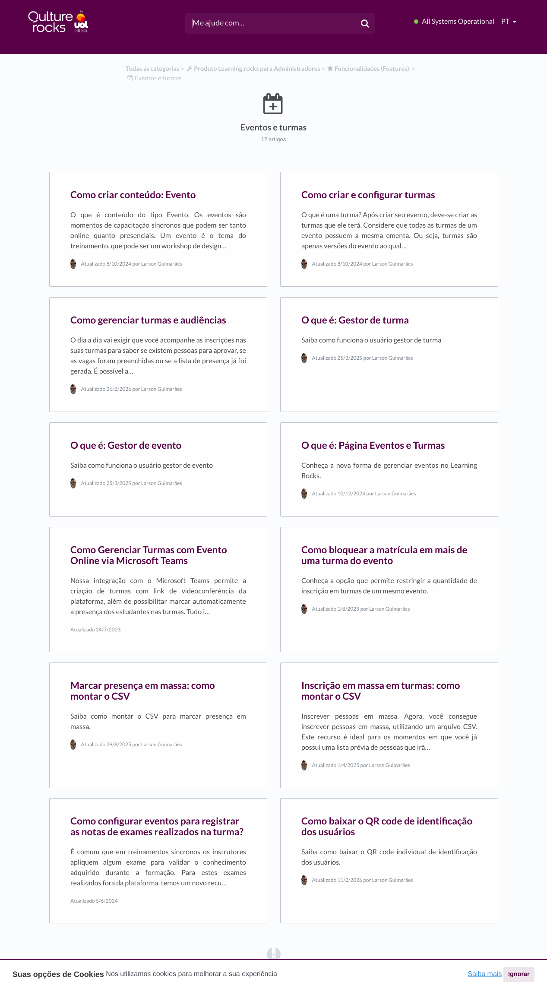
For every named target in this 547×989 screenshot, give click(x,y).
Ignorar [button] (519, 974)
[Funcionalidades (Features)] (367, 69)
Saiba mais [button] (485, 974)
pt (506, 21)
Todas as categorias (153, 69)
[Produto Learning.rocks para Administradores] (253, 69)
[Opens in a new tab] (274, 954)
